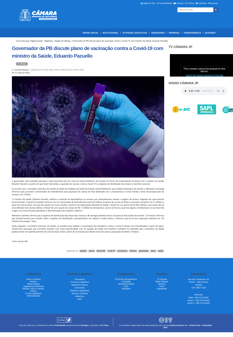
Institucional (111, 33)
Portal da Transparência (126, 279)
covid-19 (111, 251)
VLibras (190, 3)
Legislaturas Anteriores (33, 286)
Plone (106, 325)
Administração (33, 296)
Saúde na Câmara (63, 41)
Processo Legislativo (79, 282)
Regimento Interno (79, 285)
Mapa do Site (149, 3)
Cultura (33, 291)
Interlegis (84, 325)
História (33, 281)
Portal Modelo (60, 325)
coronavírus (122, 251)
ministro (133, 251)
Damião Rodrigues (22, 70)
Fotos (161, 286)
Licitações (126, 281)
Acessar (214, 3)
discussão (101, 251)
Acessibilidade (165, 3)
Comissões (80, 288)
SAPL (79, 299)
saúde (160, 251)
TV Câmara (162, 279)
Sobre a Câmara (33, 279)
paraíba (83, 251)
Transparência (192, 33)
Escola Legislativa (33, 293)
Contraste (202, 3)
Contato (180, 3)
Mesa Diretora (33, 284)
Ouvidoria (126, 288)
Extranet (210, 33)
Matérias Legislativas (79, 290)
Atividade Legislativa (135, 33)
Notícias (161, 284)
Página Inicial (90, 33)
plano (153, 251)
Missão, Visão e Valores (33, 288)
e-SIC (126, 286)
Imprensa (174, 33)
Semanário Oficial (126, 284)
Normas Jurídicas (80, 293)
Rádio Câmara (161, 281)
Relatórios (79, 296)
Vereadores (158, 33)
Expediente (162, 288)
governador (144, 251)
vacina (91, 251)
